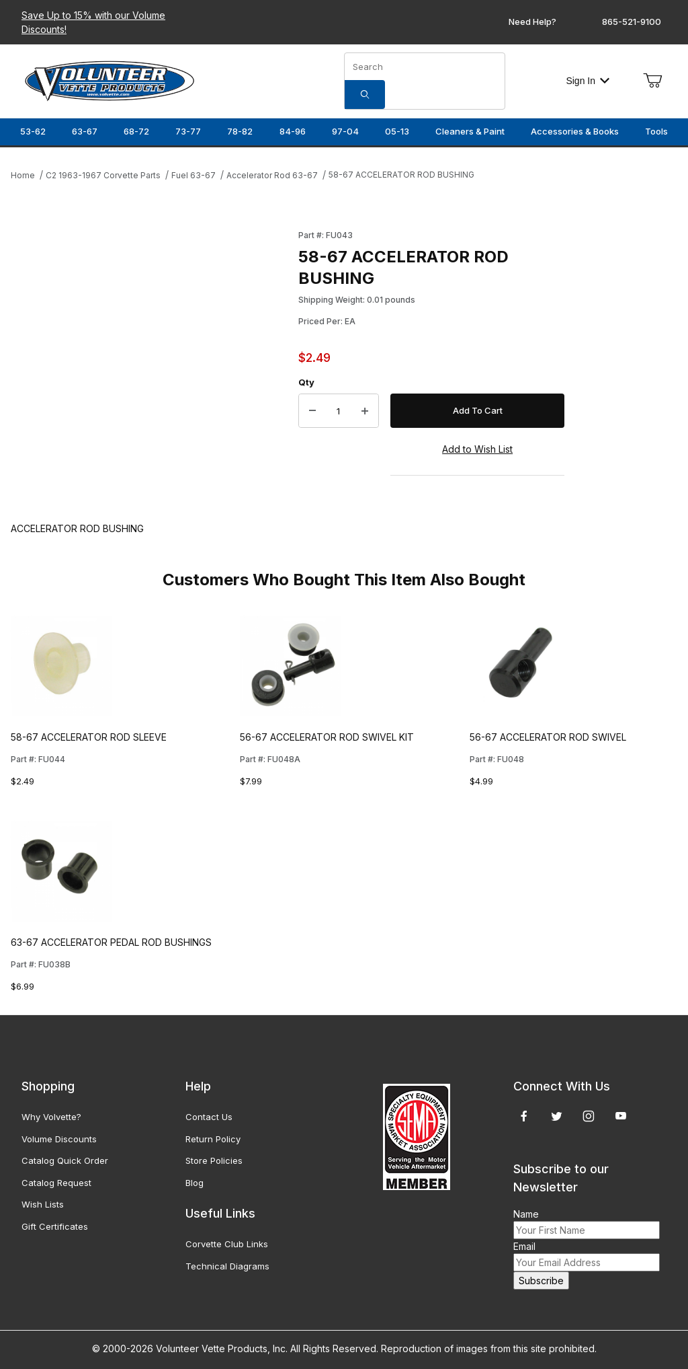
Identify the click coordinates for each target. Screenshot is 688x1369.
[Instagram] (588, 1116)
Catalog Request (56, 1182)
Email (524, 1246)
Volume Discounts (59, 1139)
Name (526, 1214)
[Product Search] (425, 66)
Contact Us (208, 1116)
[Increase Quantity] (364, 411)
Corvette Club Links (226, 1243)
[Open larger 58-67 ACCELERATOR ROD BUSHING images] (150, 351)
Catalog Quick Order (65, 1160)
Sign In (587, 80)
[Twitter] (557, 1116)
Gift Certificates (55, 1226)
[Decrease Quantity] (312, 411)
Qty (306, 382)
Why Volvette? (51, 1116)
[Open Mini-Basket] (652, 81)
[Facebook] (524, 1116)
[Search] (365, 94)
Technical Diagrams (227, 1266)
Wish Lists (43, 1204)
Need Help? (532, 21)
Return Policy (213, 1139)
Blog (194, 1182)
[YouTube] (621, 1116)
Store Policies (214, 1160)
